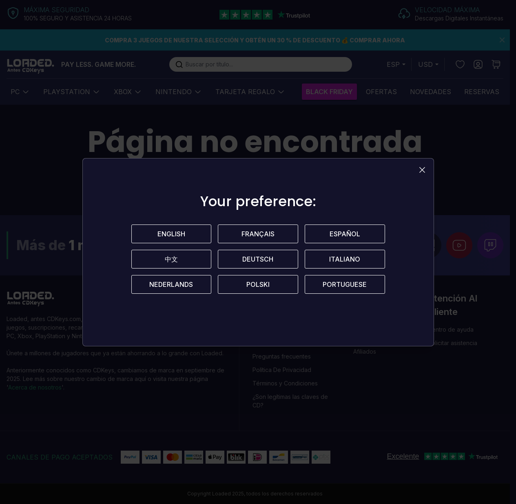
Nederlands (171, 284)
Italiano (344, 259)
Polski (258, 284)
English (171, 234)
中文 (171, 259)
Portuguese (345, 284)
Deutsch (257, 259)
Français (258, 234)
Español (345, 234)
